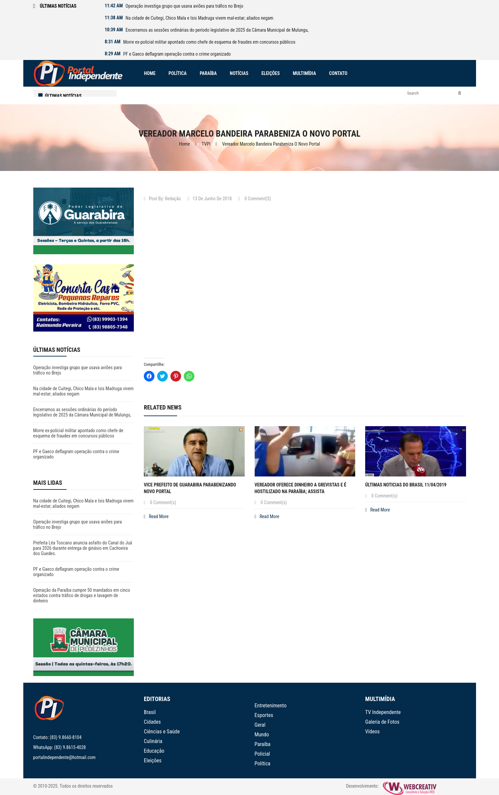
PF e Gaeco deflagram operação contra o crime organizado (177, 54)
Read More (156, 516)
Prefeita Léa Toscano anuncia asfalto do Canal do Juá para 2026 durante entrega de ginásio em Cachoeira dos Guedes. (82, 548)
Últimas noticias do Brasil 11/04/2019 (405, 484)
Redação (173, 198)
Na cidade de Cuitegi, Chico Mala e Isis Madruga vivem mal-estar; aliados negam (199, 18)
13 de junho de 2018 (209, 198)
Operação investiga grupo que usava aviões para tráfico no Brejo (184, 6)
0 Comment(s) (254, 198)
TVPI (206, 144)
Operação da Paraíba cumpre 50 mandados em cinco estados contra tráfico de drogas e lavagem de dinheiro (81, 595)
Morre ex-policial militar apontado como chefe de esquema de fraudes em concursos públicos (209, 42)
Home (184, 144)
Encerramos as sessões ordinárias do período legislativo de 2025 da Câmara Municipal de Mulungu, (216, 30)
